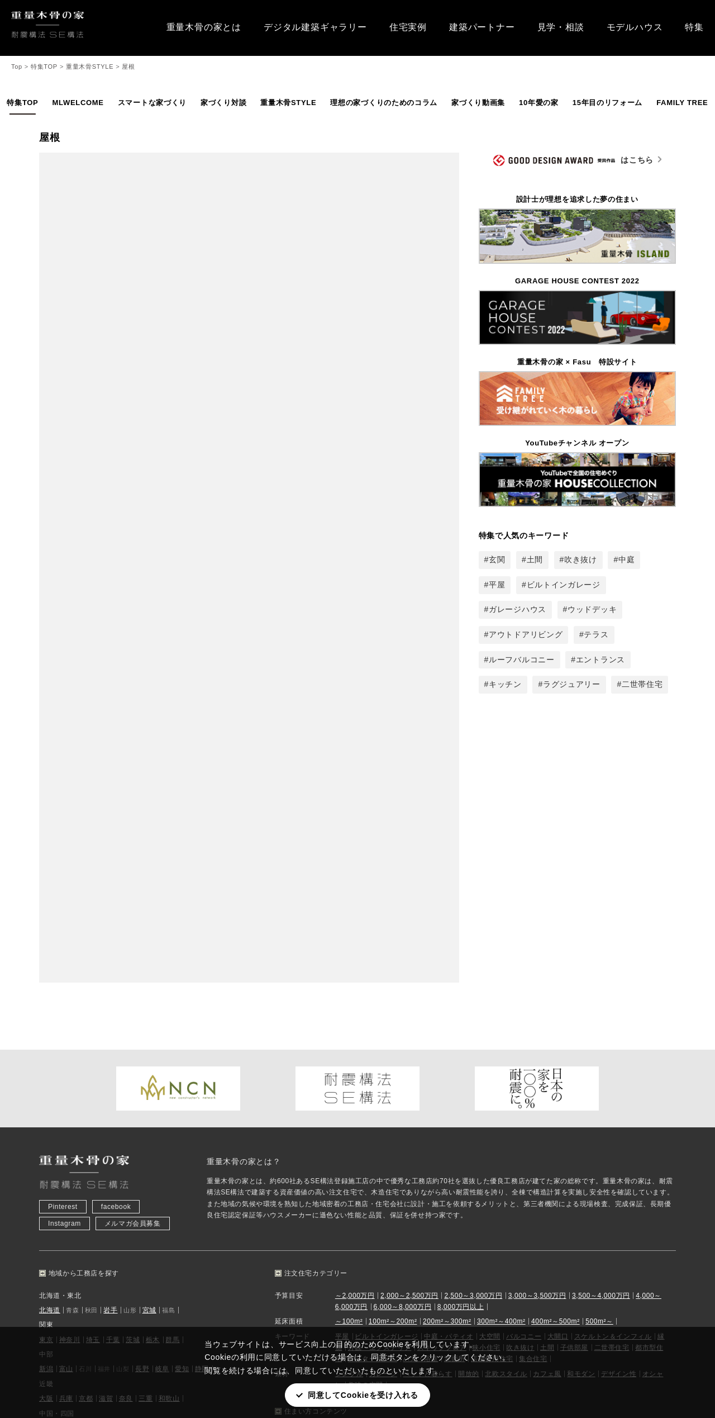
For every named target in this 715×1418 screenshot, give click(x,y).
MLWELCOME (77, 102)
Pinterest (63, 931)
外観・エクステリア (379, 1072)
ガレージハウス (517, 609)
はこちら (573, 161)
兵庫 (66, 1123)
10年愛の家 (539, 102)
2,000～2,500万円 (409, 1019)
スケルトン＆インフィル (613, 1060)
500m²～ (599, 1046)
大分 (123, 1182)
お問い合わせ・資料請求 (529, 1233)
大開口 (558, 1060)
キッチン (505, 684)
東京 (46, 1064)
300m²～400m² (501, 1046)
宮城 (149, 1034)
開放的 (468, 1098)
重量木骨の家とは (203, 27)
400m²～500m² (555, 1046)
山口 (122, 1152)
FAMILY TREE (682, 102)
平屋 (497, 584)
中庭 (626, 559)
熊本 (104, 1182)
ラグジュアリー (571, 684)
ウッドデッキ (592, 609)
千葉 (113, 1064)
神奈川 (69, 1064)
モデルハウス (635, 27)
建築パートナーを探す (228, 1250)
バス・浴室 (420, 1083)
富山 (66, 1093)
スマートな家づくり (152, 102)
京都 (86, 1123)
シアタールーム (372, 1083)
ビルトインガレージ (563, 584)
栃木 (153, 1064)
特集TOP (22, 102)
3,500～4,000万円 (601, 1019)
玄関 (497, 559)
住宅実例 (408, 27)
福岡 (46, 1182)
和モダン (581, 1098)
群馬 (172, 1064)
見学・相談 (560, 27)
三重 (145, 1123)
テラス (596, 634)
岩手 (110, 1034)
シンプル (349, 1098)
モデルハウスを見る (75, 1267)
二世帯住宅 (642, 684)
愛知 (182, 1093)
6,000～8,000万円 (402, 1031)
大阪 (46, 1123)
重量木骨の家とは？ (243, 885)
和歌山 (169, 1123)
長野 (142, 1093)
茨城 (133, 1064)
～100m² (349, 1046)
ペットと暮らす (427, 1098)
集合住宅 (533, 1083)
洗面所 (454, 1083)
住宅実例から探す (221, 1233)
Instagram (64, 948)
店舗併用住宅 (492, 1083)
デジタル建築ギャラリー (315, 27)
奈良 (126, 1123)
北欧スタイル (506, 1098)
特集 (694, 27)
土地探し (207, 1267)
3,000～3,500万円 (537, 1019)
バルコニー (523, 1060)
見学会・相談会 (68, 1250)
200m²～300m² (447, 1046)
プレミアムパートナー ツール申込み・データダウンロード (583, 1284)
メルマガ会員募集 (132, 948)
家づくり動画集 (478, 102)
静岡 (202, 1093)
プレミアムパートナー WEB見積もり (548, 1301)
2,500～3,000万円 (473, 1019)
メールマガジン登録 (522, 1250)
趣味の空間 (365, 1109)
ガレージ (383, 1098)
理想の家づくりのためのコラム (383, 102)
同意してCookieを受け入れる (363, 1395)
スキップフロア (441, 1072)
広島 (46, 1152)
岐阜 (162, 1093)
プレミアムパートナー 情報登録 (540, 1267)
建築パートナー (482, 27)
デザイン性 (618, 1098)
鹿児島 (166, 1182)
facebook (116, 931)
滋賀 (106, 1123)
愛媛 (161, 1152)
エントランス (600, 659)
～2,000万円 (355, 1019)
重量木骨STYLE (288, 102)
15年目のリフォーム (607, 102)
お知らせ (58, 1233)
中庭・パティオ (448, 1060)
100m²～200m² (393, 1046)
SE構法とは (368, 1250)
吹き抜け (580, 559)
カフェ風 (547, 1098)
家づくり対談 (223, 102)
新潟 (46, 1093)
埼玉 (93, 1064)
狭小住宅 (486, 1072)
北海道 (49, 1034)
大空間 (489, 1060)
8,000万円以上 (460, 1031)
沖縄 (189, 1182)
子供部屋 (574, 1072)
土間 (535, 559)
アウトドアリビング (526, 634)
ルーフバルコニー (522, 659)
